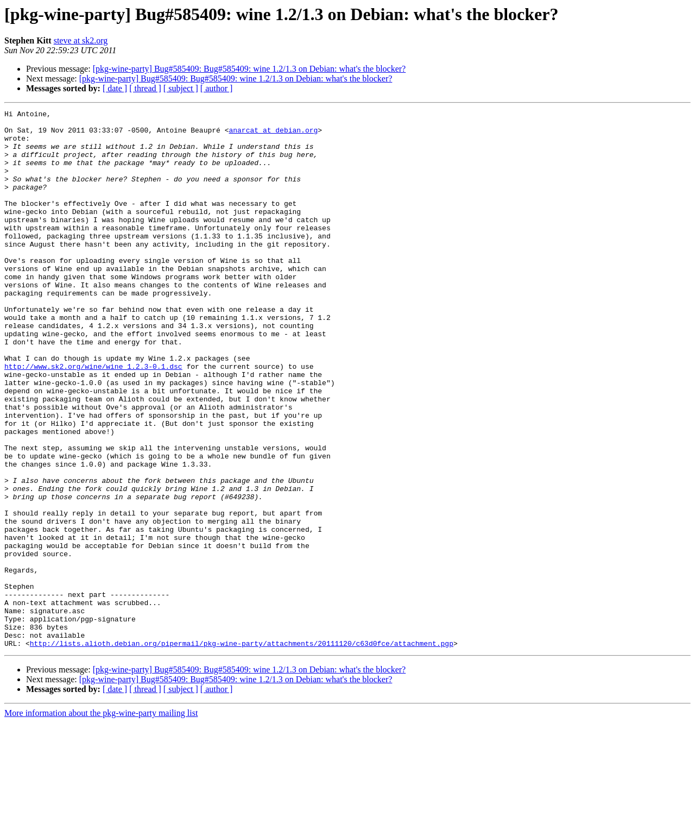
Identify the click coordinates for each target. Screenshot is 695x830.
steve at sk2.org (81, 40)
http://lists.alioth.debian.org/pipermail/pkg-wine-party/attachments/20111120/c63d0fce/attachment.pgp (241, 751)
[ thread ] (145, 88)
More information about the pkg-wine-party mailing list (101, 820)
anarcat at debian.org (273, 135)
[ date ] (115, 88)
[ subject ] (180, 88)
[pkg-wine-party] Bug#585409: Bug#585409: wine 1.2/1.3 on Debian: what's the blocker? (249, 68)
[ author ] (216, 88)
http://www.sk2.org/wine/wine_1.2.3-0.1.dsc (93, 418)
